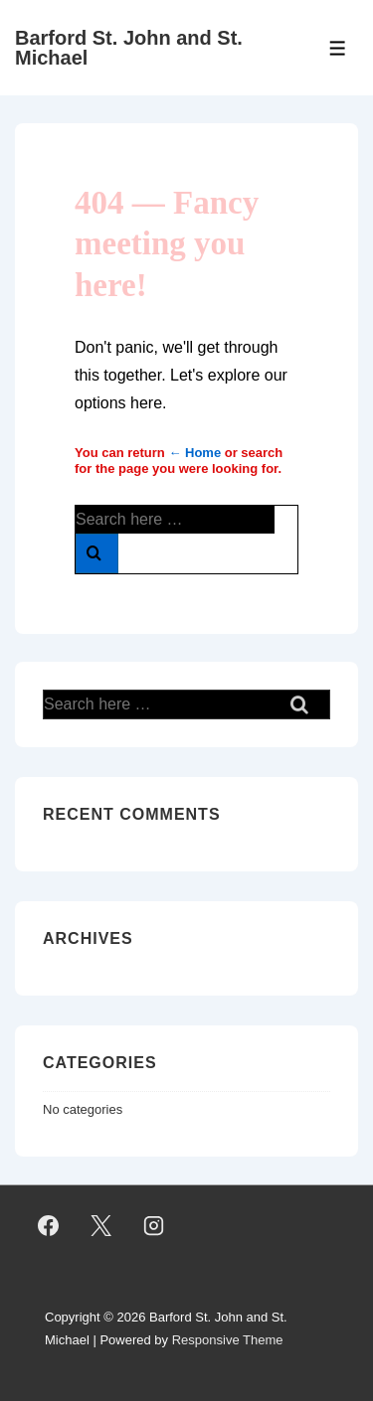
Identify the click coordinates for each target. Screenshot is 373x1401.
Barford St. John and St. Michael (129, 48)
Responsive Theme (227, 1339)
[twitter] (101, 1226)
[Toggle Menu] (337, 48)
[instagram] (154, 1226)
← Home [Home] (194, 452)
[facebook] (49, 1226)
